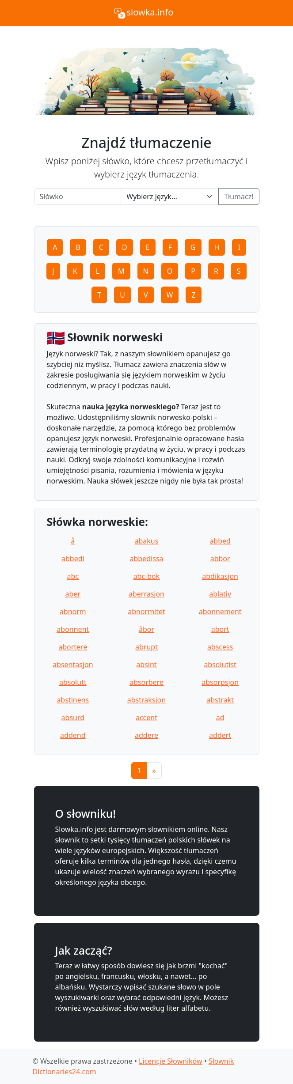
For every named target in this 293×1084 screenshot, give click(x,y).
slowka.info (143, 13)
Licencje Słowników (170, 1061)
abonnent (73, 629)
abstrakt (220, 700)
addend (72, 735)
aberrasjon (146, 594)
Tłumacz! (238, 196)
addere (146, 735)
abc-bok (146, 576)
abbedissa (147, 558)
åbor (146, 629)
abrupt (146, 647)
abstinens (73, 700)
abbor (220, 558)
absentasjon (73, 664)
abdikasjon (220, 576)
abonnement (220, 611)
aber (72, 594)
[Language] (170, 196)
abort (220, 629)
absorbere (146, 682)
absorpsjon (220, 682)
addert (220, 735)
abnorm (73, 611)
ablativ (220, 594)
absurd (73, 717)
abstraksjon (146, 700)
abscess (220, 647)
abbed (220, 541)
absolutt (73, 682)
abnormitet (146, 611)
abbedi (72, 558)
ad (220, 717)
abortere (72, 647)
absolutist (220, 664)
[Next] (154, 770)
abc (73, 576)
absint (146, 664)
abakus (147, 541)
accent (146, 717)
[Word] (78, 196)
